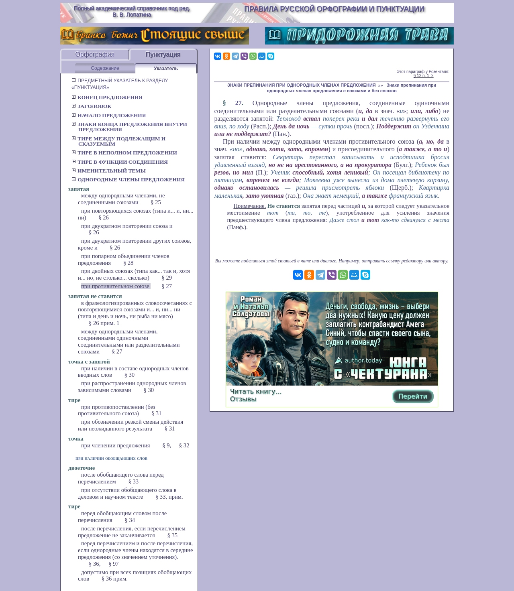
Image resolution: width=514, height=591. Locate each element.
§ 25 (156, 202)
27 (238, 103)
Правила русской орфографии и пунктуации (334, 9)
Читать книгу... (255, 391)
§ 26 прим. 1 (104, 323)
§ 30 (129, 375)
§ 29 (167, 277)
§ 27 (166, 286)
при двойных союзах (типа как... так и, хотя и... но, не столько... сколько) (134, 274)
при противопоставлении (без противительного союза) (116, 410)
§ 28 (128, 263)
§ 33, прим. (169, 497)
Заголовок (91, 106)
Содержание (105, 68)
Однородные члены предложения (128, 180)
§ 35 (172, 535)
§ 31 (156, 413)
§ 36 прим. (115, 578)
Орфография (94, 54)
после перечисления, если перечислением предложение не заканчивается (132, 531)
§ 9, (166, 445)
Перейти (412, 396)
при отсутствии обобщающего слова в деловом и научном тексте (127, 493)
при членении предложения (116, 445)
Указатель (166, 68)
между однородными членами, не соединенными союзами (121, 198)
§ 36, (94, 564)
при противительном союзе (116, 286)
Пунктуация (162, 54)
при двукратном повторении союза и (127, 226)
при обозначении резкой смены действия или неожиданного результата (130, 425)
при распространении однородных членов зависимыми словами (132, 386)
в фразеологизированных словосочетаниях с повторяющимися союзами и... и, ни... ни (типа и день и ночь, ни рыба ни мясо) (135, 310)
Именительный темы (108, 171)
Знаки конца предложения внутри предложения (129, 126)
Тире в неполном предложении (124, 153)
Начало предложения (108, 115)
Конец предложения (107, 97)
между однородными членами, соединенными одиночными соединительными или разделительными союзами (129, 341)
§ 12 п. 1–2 (424, 75)
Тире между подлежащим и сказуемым (118, 141)
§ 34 (129, 520)
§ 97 (113, 564)
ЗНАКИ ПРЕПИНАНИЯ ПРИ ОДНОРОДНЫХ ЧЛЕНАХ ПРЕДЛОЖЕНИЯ (301, 85)
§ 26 (103, 217)
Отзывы (243, 399)
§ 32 (184, 445)
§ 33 (133, 481)
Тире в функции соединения (119, 162)
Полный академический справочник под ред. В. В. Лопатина (131, 11)
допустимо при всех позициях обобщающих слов (135, 575)
